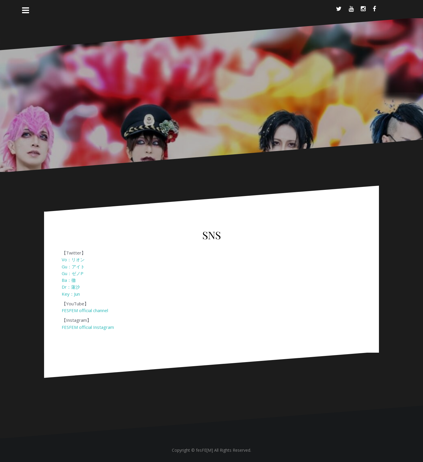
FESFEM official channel (85, 310)
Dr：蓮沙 (71, 287)
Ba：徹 (69, 280)
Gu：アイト (73, 267)
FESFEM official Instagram (88, 327)
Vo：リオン (73, 259)
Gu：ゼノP (72, 273)
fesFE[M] (205, 450)
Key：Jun (71, 294)
